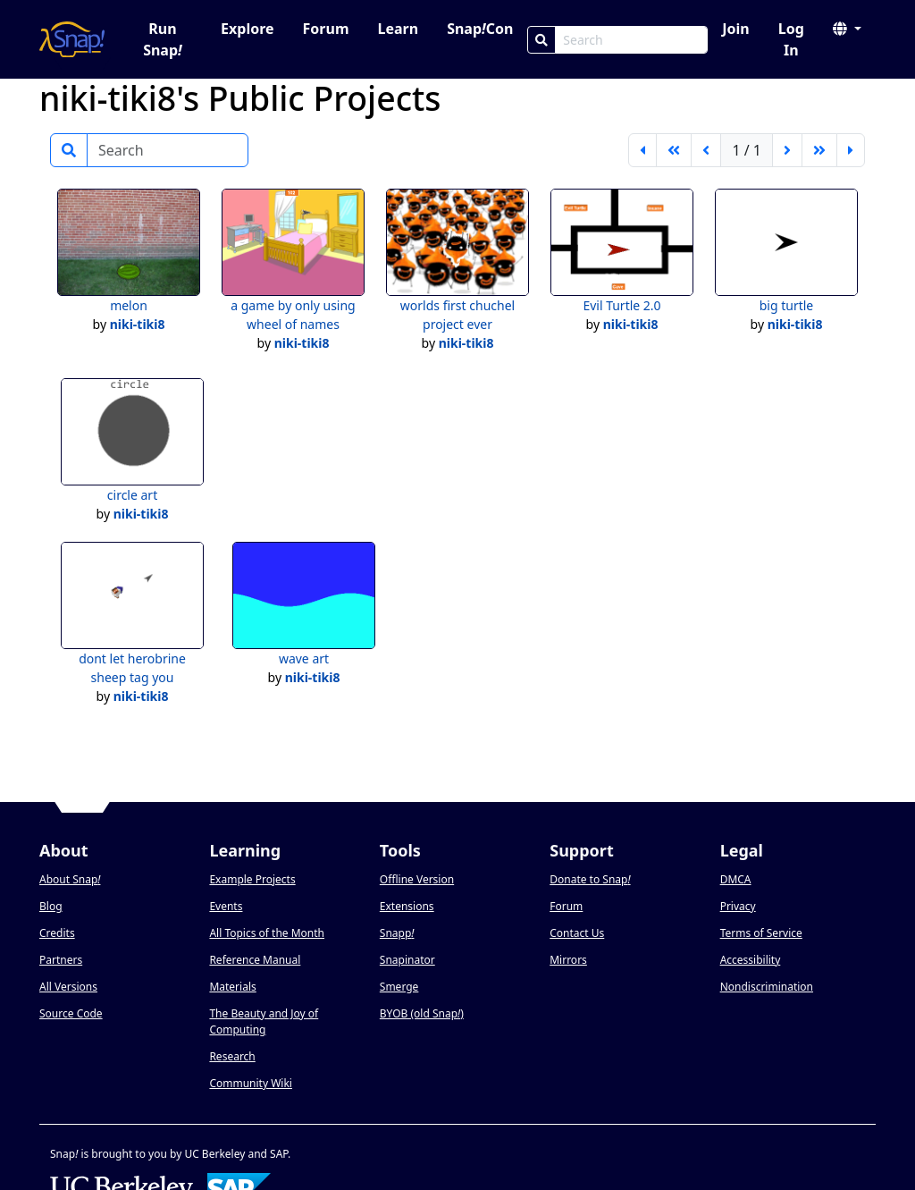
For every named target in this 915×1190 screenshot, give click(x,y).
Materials (232, 986)
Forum (326, 28)
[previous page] (706, 150)
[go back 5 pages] (674, 150)
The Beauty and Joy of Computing (263, 1021)
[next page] (787, 150)
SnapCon (480, 28)
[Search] (541, 40)
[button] (847, 28)
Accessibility (750, 959)
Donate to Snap (590, 879)
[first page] (642, 150)
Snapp (397, 933)
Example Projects (252, 879)
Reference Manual (254, 959)
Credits (57, 933)
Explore (247, 28)
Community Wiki (250, 1083)
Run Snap (162, 39)
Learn (397, 28)
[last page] (850, 150)
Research (232, 1056)
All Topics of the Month (266, 933)
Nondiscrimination (766, 986)
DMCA (735, 879)
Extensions (407, 906)
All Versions (68, 986)
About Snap (69, 879)
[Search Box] (631, 40)
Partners (60, 959)
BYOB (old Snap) (422, 1013)
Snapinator (407, 959)
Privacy (738, 906)
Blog (51, 906)
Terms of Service (761, 933)
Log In (791, 39)
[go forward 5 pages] (819, 150)
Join (735, 28)
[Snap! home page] (72, 39)
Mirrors (568, 959)
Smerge (399, 986)
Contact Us (577, 933)
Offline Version (417, 879)
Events (225, 906)
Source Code (71, 1013)
